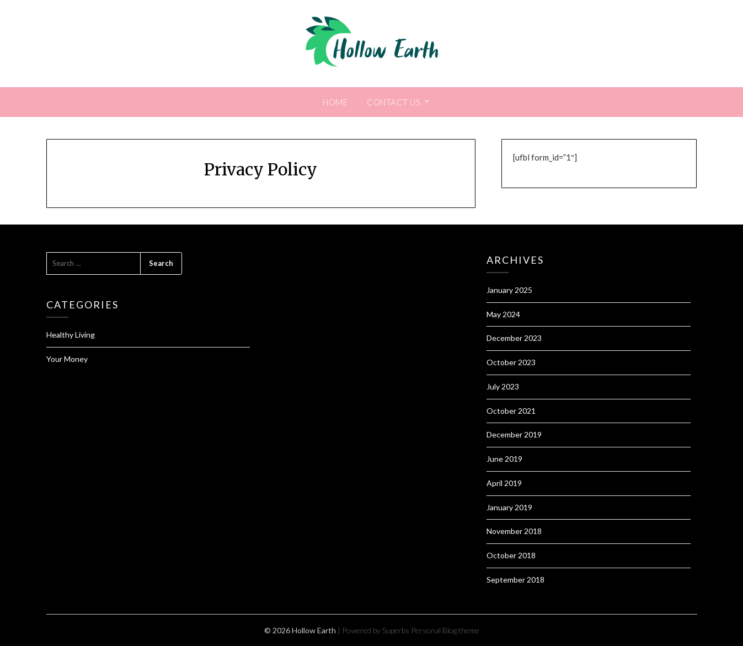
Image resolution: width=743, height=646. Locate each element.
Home (335, 102)
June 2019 (504, 458)
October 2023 (511, 362)
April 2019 (504, 483)
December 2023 (514, 338)
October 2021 (511, 410)
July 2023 (503, 386)
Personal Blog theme (445, 630)
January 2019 (509, 507)
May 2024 (503, 314)
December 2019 (514, 434)
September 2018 (515, 579)
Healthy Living (70, 334)
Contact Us (393, 102)
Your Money (67, 359)
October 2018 (511, 555)
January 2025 (509, 290)
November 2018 (514, 531)
